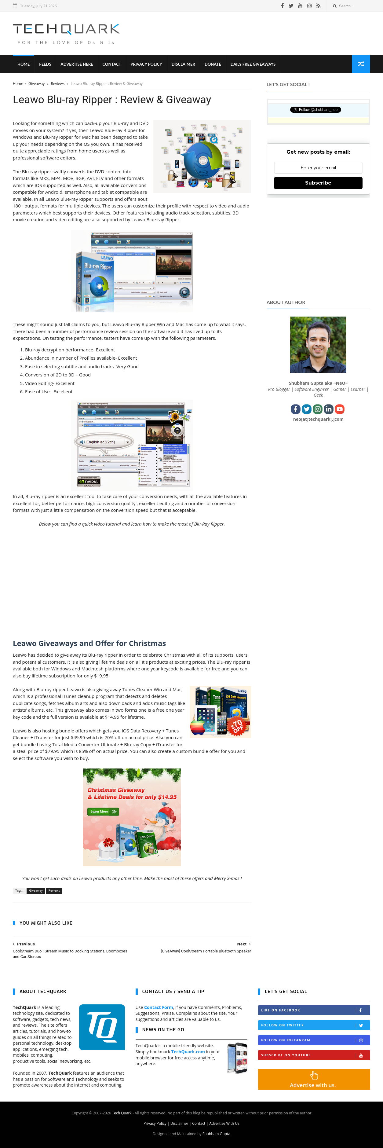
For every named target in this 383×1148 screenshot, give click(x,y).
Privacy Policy (146, 64)
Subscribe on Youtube (315, 1055)
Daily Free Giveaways (253, 64)
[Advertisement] (259, 33)
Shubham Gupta (216, 1133)
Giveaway (37, 83)
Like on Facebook (315, 1010)
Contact (112, 64)
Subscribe (318, 183)
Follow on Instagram (315, 1040)
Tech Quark (122, 1113)
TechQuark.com (188, 1051)
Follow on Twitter (315, 1025)
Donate (213, 64)
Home (23, 64)
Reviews (58, 83)
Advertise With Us (224, 1123)
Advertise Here (77, 64)
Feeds (45, 64)
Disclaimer (183, 64)
